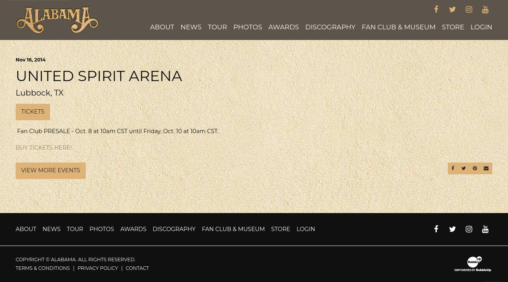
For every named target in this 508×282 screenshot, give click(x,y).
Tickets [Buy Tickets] (33, 111)
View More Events (50, 170)
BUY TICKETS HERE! (44, 147)
